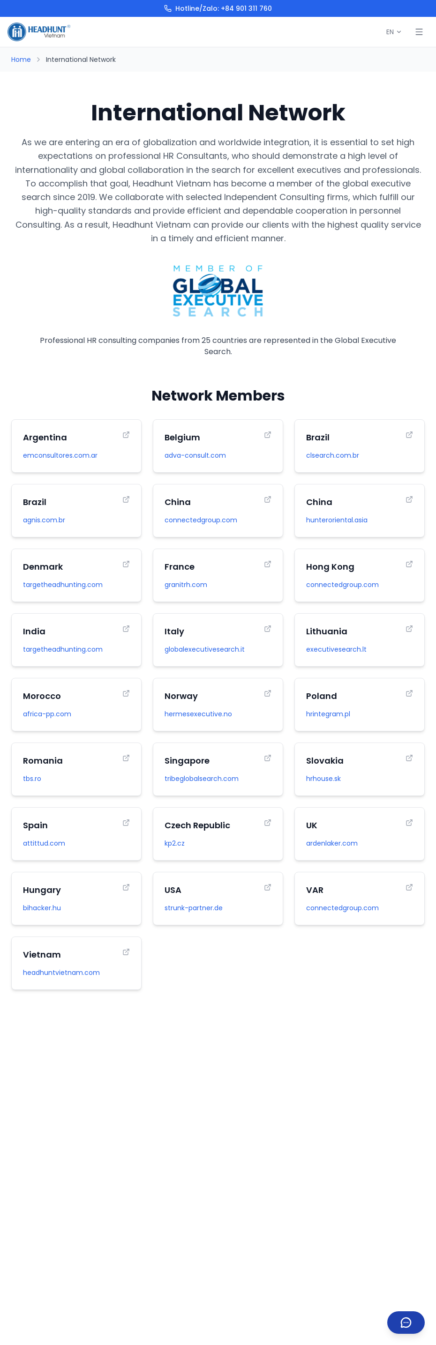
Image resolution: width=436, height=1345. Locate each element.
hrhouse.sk (323, 778)
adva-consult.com (195, 455)
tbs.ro (32, 778)
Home (21, 59)
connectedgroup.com (201, 520)
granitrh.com (186, 584)
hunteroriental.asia (337, 520)
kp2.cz (175, 843)
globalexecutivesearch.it (205, 649)
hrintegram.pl (328, 714)
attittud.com (44, 843)
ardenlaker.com (332, 843)
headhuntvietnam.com (61, 972)
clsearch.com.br (332, 455)
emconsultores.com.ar (60, 455)
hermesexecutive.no (198, 714)
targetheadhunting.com (63, 584)
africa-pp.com (47, 714)
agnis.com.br (44, 520)
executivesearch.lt (336, 649)
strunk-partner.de (194, 908)
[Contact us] (406, 1322)
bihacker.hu (42, 908)
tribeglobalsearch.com (202, 778)
